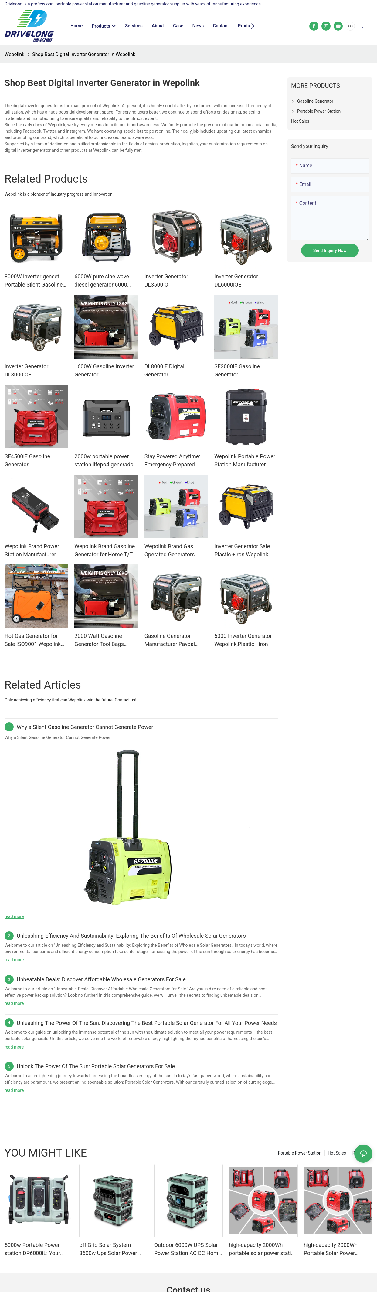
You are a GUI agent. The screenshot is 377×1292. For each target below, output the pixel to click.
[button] (252, 26)
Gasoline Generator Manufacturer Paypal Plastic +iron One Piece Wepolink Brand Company (175, 640)
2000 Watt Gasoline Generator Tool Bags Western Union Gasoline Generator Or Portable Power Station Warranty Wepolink (103, 640)
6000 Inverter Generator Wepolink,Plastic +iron (243, 640)
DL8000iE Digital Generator (164, 370)
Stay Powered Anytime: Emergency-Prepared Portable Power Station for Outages (172, 461)
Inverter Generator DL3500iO (166, 280)
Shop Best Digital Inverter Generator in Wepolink (83, 54)
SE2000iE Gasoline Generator (237, 370)
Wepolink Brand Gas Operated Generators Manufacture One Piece (172, 550)
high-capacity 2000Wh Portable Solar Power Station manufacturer (330, 1249)
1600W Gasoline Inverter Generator (104, 370)
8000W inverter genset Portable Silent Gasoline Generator (34, 281)
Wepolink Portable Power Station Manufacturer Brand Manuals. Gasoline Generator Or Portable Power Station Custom (244, 461)
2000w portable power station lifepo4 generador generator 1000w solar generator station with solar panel (104, 461)
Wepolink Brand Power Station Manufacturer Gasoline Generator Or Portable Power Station (32, 550)
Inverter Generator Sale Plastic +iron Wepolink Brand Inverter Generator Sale (244, 550)
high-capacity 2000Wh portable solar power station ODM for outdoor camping (263, 1249)
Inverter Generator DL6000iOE (236, 280)
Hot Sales (337, 1153)
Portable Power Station (299, 1153)
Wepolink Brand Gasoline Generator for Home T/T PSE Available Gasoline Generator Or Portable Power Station (104, 550)
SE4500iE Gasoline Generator (27, 460)
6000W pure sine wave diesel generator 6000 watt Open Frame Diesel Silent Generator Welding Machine (104, 281)
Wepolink (14, 54)
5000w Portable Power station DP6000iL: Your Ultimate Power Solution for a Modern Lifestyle (38, 1249)
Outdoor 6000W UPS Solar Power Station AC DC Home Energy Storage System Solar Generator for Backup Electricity (187, 1249)
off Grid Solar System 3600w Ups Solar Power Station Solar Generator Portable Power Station (108, 1249)
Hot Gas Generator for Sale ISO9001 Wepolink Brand (33, 640)
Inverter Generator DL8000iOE (26, 370)
